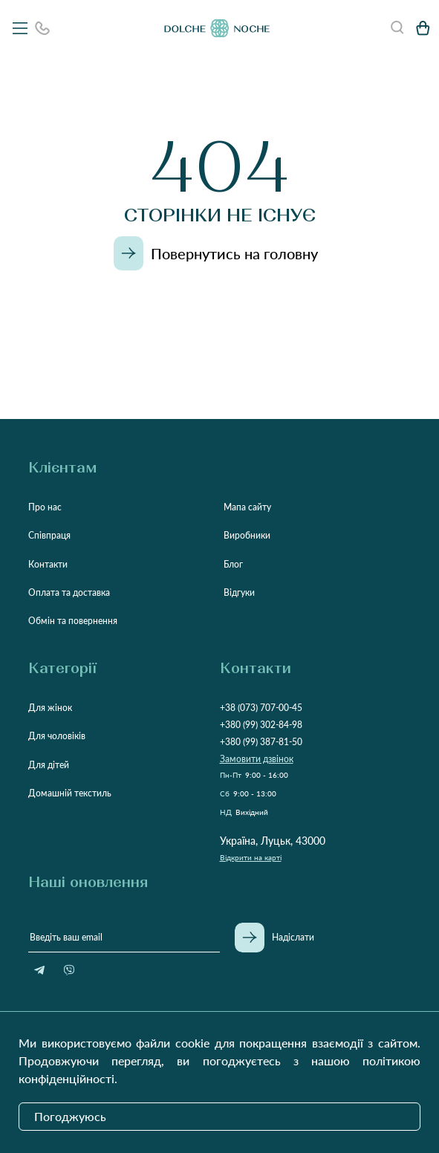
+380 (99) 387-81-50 (261, 741)
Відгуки (239, 592)
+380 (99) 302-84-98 (261, 724)
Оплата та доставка (69, 592)
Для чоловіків (56, 735)
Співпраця (49, 535)
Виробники (247, 535)
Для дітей (48, 764)
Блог (233, 564)
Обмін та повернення (72, 620)
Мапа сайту (247, 507)
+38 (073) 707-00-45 (261, 707)
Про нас (45, 507)
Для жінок (50, 707)
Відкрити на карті (251, 857)
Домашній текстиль (69, 793)
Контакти (48, 564)
